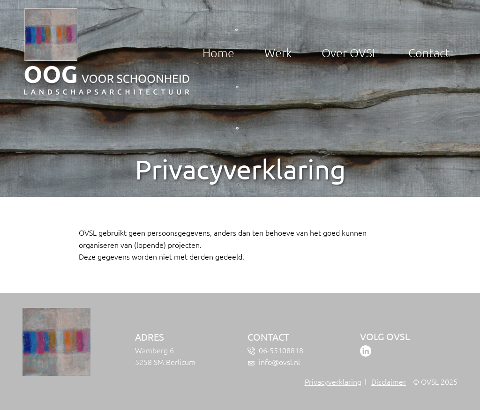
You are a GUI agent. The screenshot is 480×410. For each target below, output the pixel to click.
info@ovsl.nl (279, 362)
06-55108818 (281, 350)
